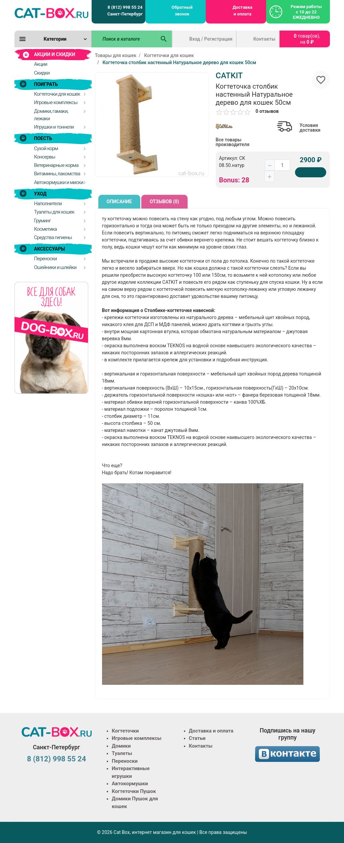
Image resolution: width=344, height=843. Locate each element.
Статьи (197, 738)
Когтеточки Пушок (134, 791)
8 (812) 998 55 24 (56, 759)
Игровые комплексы (136, 738)
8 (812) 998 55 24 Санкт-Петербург (125, 10)
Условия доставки (310, 127)
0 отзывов (267, 111)
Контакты (264, 39)
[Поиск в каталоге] (124, 39)
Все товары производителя (233, 142)
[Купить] (310, 172)
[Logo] (51, 12)
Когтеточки (125, 731)
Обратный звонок (182, 10)
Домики (121, 746)
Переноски (125, 761)
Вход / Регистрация (211, 39)
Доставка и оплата (242, 10)
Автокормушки (130, 784)
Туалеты (122, 753)
